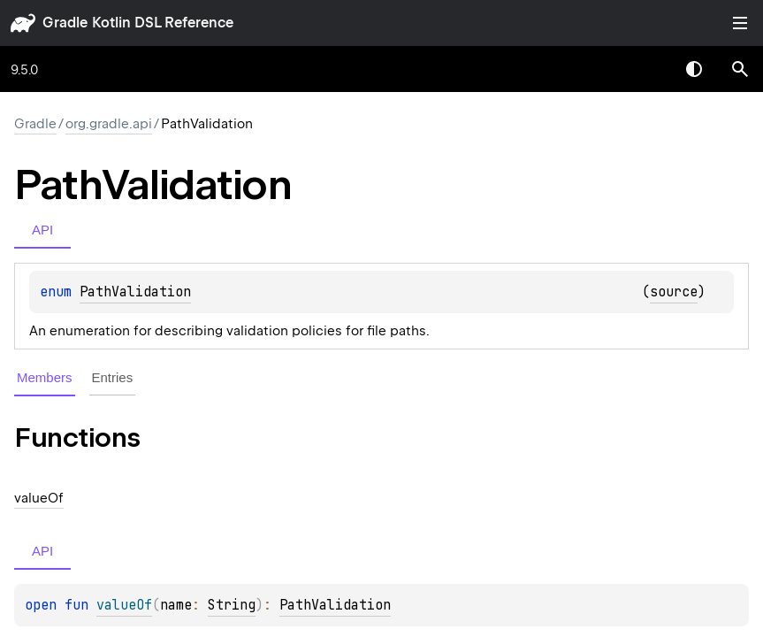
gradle (65, 22)
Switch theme (694, 69)
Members (44, 377)
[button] (740, 69)
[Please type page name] (740, 69)
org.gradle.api (108, 124)
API (42, 229)
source (674, 292)
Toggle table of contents (740, 23)
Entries (113, 377)
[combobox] (648, 69)
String (232, 605)
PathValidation (135, 292)
